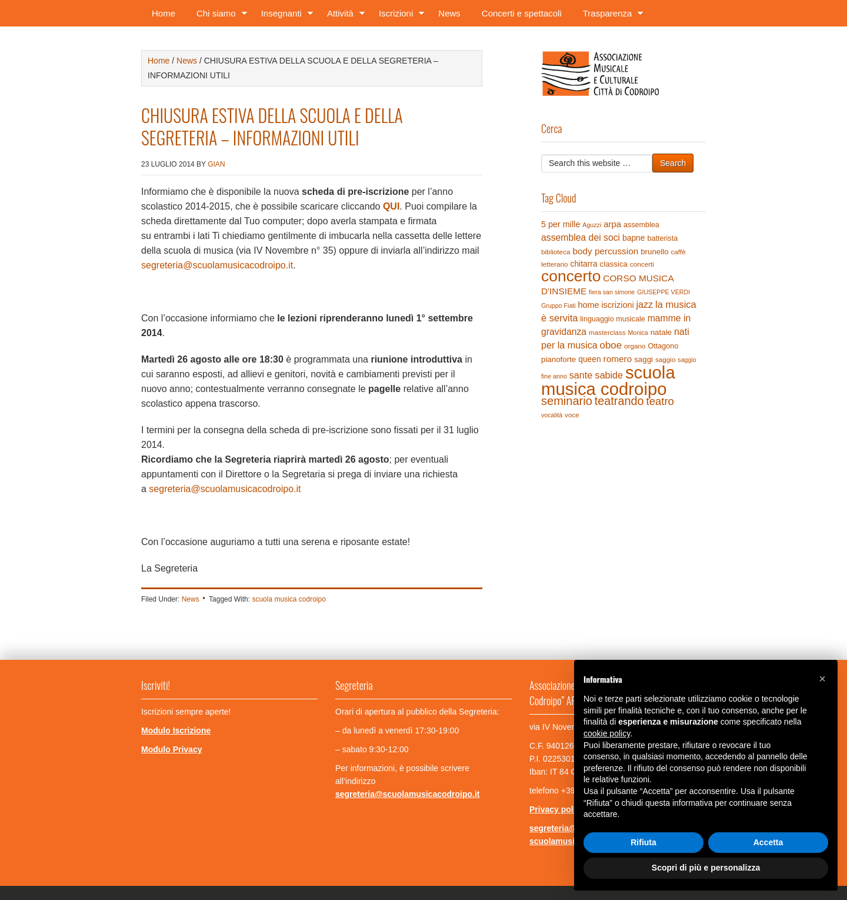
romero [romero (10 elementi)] (617, 359)
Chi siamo (218, 15)
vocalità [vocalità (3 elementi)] (551, 415)
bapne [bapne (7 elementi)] (633, 238)
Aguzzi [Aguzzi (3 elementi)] (591, 224)
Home (163, 13)
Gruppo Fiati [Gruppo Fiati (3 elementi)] (558, 305)
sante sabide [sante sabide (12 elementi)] (596, 375)
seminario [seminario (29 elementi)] (566, 400)
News (449, 13)
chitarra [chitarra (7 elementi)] (583, 263)
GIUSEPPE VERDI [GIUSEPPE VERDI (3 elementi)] (663, 291)
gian (216, 164)
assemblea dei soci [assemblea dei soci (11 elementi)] (580, 238)
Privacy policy (557, 809)
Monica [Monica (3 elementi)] (638, 332)
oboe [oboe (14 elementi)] (611, 345)
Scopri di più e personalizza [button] (706, 867)
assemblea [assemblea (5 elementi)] (641, 225)
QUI (391, 206)
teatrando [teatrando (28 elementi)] (619, 400)
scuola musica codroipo (288, 599)
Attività (342, 15)
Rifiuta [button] (643, 842)
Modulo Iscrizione (176, 730)
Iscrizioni (398, 15)
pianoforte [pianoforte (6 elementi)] (558, 359)
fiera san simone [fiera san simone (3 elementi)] (612, 291)
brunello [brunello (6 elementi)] (654, 251)
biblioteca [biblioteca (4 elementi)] (556, 251)
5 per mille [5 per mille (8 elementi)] (560, 224)
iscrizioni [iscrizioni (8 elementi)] (617, 305)
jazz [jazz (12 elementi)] (644, 304)
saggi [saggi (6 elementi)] (643, 359)
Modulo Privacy (171, 749)
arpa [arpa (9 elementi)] (612, 224)
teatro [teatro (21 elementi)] (659, 401)
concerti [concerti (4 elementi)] (642, 264)
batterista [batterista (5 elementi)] (662, 238)
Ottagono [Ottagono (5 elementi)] (663, 346)
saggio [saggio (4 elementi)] (665, 359)
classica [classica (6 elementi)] (614, 264)
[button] (822, 678)
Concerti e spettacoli (522, 13)
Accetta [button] (768, 842)
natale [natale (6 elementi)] (661, 332)
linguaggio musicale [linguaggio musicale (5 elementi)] (612, 319)
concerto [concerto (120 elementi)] (571, 276)
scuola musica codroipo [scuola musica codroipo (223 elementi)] (608, 380)
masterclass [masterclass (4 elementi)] (607, 332)
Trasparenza (609, 15)
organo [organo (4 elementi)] (635, 346)
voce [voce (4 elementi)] (572, 415)
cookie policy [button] (606, 733)
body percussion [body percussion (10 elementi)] (605, 251)
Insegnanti (283, 15)
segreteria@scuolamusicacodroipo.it (217, 265)
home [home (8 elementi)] (588, 305)
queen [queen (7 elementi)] (589, 359)
